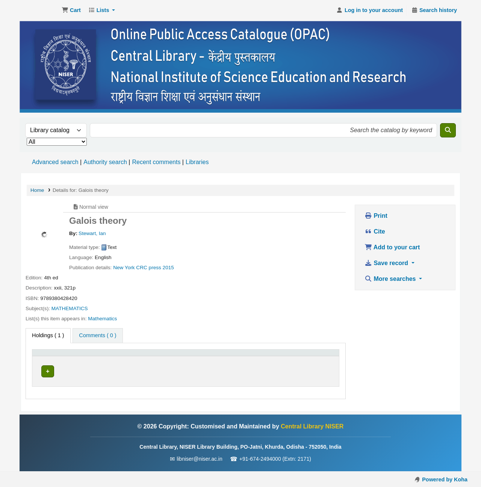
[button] (71, 10)
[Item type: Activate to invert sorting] (55, 356)
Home (37, 190)
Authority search (105, 162)
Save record (387, 263)
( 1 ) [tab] (48, 335)
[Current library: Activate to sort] (109, 356)
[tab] (98, 335)
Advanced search (55, 162)
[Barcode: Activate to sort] (317, 356)
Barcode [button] (310, 356)
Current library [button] (100, 356)
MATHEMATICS (69, 308)
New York (124, 267)
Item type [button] (47, 356)
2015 (168, 267)
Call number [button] (158, 356)
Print (376, 216)
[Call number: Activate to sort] (190, 356)
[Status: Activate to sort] (268, 356)
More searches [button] (391, 279)
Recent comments (156, 162)
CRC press (148, 267)
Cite (375, 231)
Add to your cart (392, 247)
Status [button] (252, 356)
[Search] (448, 130)
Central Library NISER (40, 10)
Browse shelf (204, 371)
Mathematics (102, 318)
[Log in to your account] (369, 10)
